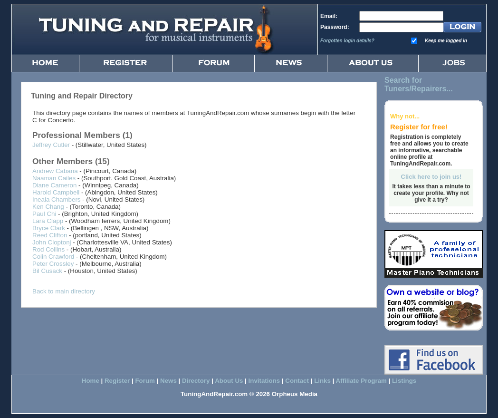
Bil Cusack (47, 270)
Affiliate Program (361, 380)
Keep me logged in (446, 40)
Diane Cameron (54, 185)
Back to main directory (63, 291)
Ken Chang (48, 206)
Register (117, 380)
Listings (404, 380)
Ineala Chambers (56, 199)
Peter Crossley (53, 263)
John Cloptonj (51, 242)
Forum (144, 380)
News (168, 380)
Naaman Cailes (54, 178)
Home (90, 380)
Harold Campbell (55, 192)
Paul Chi (44, 213)
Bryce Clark (48, 228)
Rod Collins (48, 249)
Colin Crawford (53, 256)
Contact (297, 380)
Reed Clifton (49, 235)
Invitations (264, 380)
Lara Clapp (47, 220)
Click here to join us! (431, 176)
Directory (196, 380)
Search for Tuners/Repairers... (418, 84)
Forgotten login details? (347, 40)
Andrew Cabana (55, 171)
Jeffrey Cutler (51, 144)
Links (322, 380)
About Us (229, 380)
